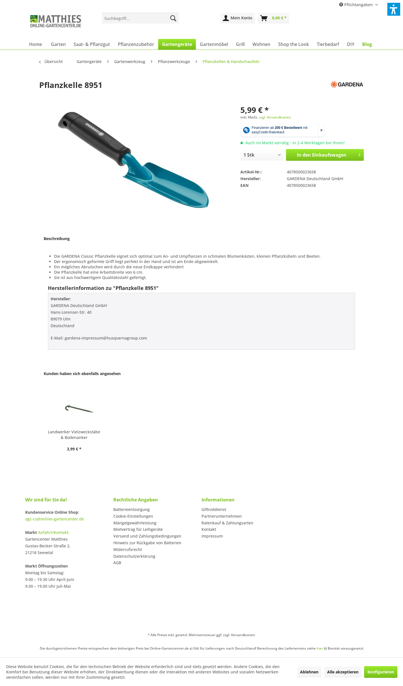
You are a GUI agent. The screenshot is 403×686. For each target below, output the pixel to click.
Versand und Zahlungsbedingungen (147, 536)
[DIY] (350, 44)
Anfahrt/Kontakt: (53, 532)
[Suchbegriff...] (140, 18)
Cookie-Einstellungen (133, 516)
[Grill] (240, 44)
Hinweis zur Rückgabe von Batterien (147, 542)
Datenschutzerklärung (134, 556)
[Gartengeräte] (177, 44)
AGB (117, 562)
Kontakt (209, 529)
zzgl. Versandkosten (275, 117)
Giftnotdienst (214, 509)
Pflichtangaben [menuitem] (356, 4)
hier (320, 648)
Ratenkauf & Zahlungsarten (227, 522)
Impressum (212, 536)
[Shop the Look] (293, 44)
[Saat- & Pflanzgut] (92, 44)
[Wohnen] (261, 44)
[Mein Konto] (237, 18)
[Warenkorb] (274, 18)
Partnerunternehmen (222, 516)
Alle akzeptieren (343, 672)
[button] (393, 9)
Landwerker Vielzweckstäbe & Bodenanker (74, 434)
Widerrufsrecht (127, 549)
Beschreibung (57, 238)
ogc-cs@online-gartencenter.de (54, 519)
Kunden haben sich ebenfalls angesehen (82, 373)
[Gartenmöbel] (214, 44)
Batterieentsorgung (131, 509)
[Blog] (367, 44)
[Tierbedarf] (328, 44)
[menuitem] (140, 18)
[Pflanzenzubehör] (136, 44)
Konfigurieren (380, 672)
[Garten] (58, 44)
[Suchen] (173, 18)
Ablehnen (309, 672)
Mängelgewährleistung (134, 522)
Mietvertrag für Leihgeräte (138, 529)
